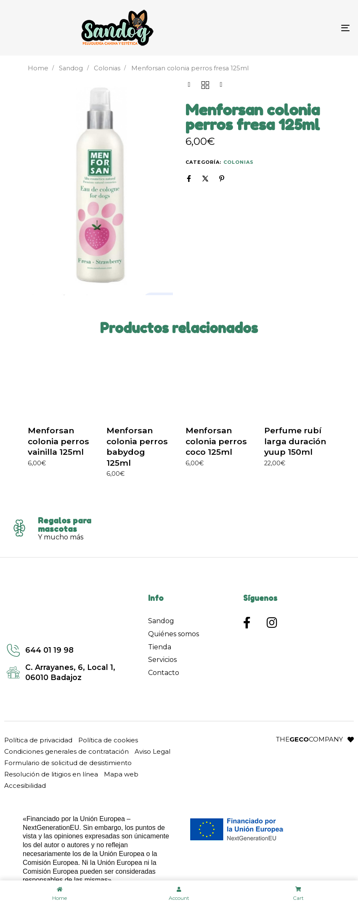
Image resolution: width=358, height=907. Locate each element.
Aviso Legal (152, 751)
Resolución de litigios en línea (51, 774)
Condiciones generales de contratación (66, 751)
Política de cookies (108, 740)
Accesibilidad (25, 785)
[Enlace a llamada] (65, 650)
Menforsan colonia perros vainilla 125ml (58, 441)
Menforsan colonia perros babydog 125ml (137, 446)
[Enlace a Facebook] (251, 623)
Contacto (163, 673)
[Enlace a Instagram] (275, 623)
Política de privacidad (38, 740)
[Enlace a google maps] (65, 672)
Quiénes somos (173, 634)
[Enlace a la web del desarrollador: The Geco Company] (350, 739)
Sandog (71, 68)
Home (38, 68)
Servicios (162, 660)
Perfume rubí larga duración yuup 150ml (295, 441)
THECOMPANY (309, 739)
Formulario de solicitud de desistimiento (68, 763)
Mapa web (121, 774)
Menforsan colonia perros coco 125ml (216, 441)
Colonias (107, 68)
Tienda (159, 647)
